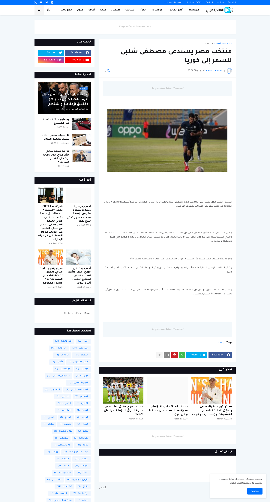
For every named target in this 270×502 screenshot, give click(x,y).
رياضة (208, 44)
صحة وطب (62, 473)
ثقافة (82, 445)
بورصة (65, 424)
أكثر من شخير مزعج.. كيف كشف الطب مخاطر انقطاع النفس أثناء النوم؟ (79, 276)
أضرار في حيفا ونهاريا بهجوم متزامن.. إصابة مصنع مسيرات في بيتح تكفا (79, 214)
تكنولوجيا (81, 438)
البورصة (82, 376)
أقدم (103, 488)
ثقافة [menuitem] (91, 10)
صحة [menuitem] (103, 10)
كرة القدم (64, 486)
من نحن (220, 2)
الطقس (81, 396)
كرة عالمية (80, 493)
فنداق (83, 486)
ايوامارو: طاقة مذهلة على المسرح (56, 121)
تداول (49, 424)
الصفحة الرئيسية (223, 44)
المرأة (82, 417)
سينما (63, 466)
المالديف (64, 410)
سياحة (63, 459)
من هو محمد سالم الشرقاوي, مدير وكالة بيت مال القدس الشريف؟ (56, 157)
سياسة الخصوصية (173, 2)
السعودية (52, 390)
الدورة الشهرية (78, 383)
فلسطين (54, 480)
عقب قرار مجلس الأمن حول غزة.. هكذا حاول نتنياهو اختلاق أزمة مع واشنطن (65, 99)
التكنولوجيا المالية (58, 376)
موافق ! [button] (255, 491)
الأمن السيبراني (78, 362)
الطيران (63, 396)
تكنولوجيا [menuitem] (66, 10)
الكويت (82, 410)
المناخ (49, 417)
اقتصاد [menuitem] (115, 10)
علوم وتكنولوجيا (77, 480)
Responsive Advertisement (135, 26)
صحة (82, 473)
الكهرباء (64, 403)
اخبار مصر (80, 348)
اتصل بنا (209, 2)
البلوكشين (62, 369)
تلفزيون (61, 438)
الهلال (82, 424)
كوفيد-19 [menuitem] (157, 10)
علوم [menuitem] (80, 10)
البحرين (82, 369)
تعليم (83, 431)
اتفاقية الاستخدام (194, 2)
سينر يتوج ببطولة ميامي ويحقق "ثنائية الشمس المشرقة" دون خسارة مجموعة (212, 410)
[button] (48, 10)
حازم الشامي (62, 445)
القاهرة (82, 403)
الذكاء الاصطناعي (77, 390)
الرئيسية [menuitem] (193, 10)
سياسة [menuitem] (129, 10)
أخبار (83, 341)
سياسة (81, 466)
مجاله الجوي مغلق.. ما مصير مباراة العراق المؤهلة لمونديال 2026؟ (123, 410)
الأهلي (57, 362)
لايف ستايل (59, 493)
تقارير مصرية (63, 431)
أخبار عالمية (63, 341)
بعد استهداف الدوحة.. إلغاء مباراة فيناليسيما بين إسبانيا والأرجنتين (168, 410)
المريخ (65, 417)
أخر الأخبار (58, 348)
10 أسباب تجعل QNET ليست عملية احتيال (55, 137)
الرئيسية (232, 2)
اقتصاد (81, 355)
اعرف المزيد (236, 483)
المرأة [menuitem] (142, 10)
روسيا (52, 452)
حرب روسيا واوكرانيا (76, 452)
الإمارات (62, 355)
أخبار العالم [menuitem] (176, 10)
